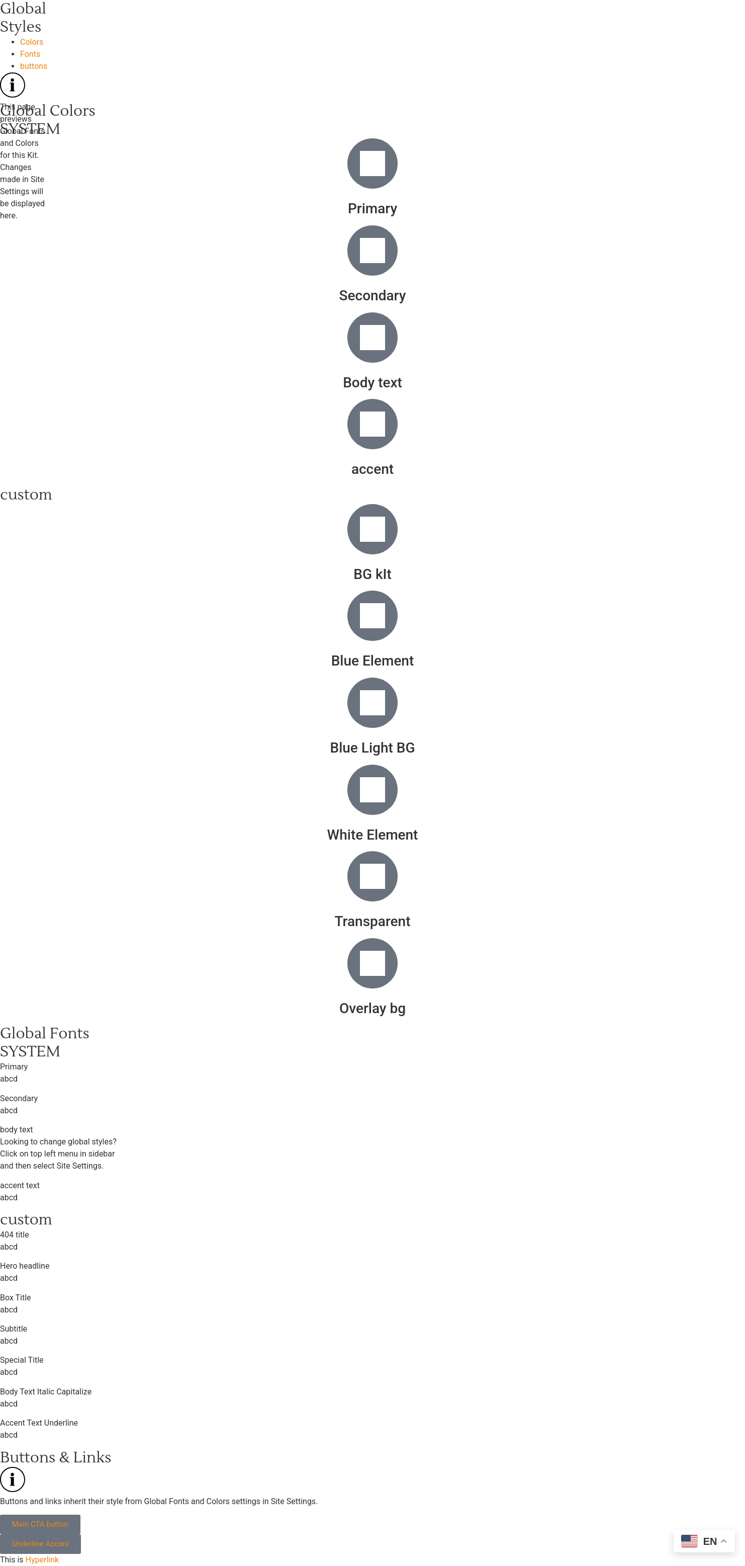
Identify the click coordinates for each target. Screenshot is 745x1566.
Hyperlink (42, 1559)
